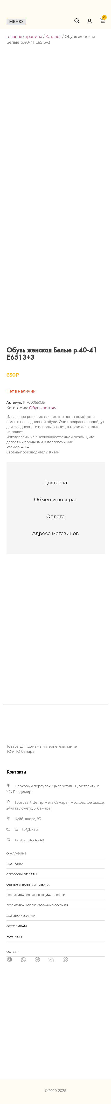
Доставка (55, 483)
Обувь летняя (42, 408)
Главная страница (24, 36)
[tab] (55, 482)
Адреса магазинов (55, 533)
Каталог (53, 36)
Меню (16, 21)
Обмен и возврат (55, 499)
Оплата (55, 516)
